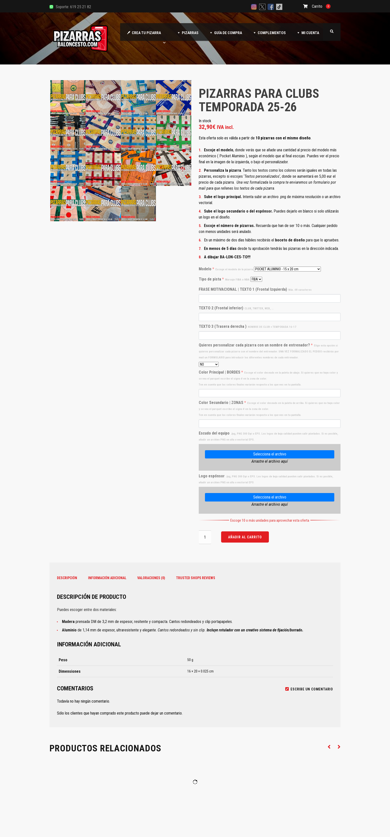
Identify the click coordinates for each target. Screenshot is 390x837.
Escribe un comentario (309, 689)
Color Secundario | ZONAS (269, 408)
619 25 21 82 (80, 6)
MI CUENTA (310, 33)
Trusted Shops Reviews (195, 578)
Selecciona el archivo (269, 454)
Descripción (67, 578)
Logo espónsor (266, 479)
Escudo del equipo (268, 436)
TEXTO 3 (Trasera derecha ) (247, 326)
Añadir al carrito (245, 537)
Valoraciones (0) (151, 578)
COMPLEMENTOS (272, 33)
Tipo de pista (224, 279)
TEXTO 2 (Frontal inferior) (236, 308)
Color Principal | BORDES (268, 378)
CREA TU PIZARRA (149, 36)
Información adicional (107, 578)
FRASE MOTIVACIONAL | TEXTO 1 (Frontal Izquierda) (255, 289)
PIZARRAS (190, 33)
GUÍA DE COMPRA (228, 33)
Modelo (226, 269)
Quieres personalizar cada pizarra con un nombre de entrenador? (269, 351)
